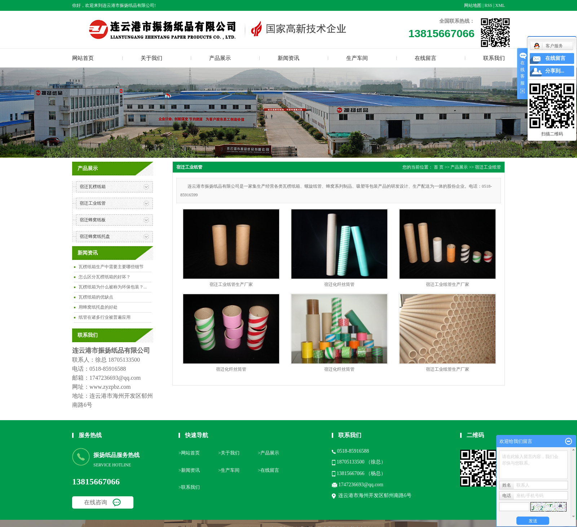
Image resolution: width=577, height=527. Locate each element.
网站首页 (83, 58)
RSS (488, 5)
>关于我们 (228, 453)
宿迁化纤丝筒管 (339, 284)
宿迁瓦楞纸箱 (93, 186)
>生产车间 (228, 470)
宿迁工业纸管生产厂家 (231, 284)
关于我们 (151, 58)
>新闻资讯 (189, 470)
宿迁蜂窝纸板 (93, 219)
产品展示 (220, 58)
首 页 (439, 167)
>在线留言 (268, 470)
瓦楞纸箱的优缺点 (96, 297)
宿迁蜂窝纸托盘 (95, 236)
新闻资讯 (288, 58)
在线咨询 (95, 502)
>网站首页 (189, 453)
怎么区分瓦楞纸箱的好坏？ (105, 276)
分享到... (554, 71)
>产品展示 (268, 453)
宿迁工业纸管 (93, 203)
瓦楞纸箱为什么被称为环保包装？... (113, 286)
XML (500, 5)
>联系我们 (189, 487)
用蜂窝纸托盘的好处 (98, 307)
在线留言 (425, 58)
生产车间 (357, 58)
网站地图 (472, 5)
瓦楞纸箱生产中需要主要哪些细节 (111, 266)
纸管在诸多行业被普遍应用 (105, 317)
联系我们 (494, 58)
